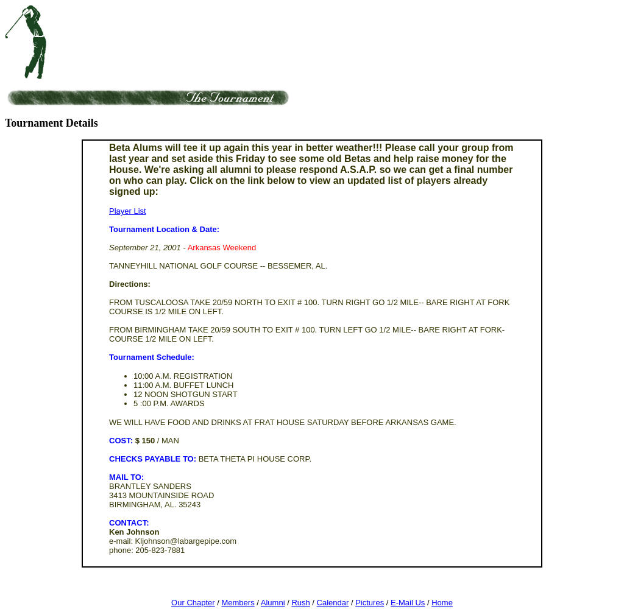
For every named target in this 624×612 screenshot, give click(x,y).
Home (442, 602)
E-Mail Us (408, 602)
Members (237, 602)
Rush (300, 602)
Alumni (273, 602)
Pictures (369, 602)
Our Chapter (193, 602)
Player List (127, 211)
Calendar (333, 602)
